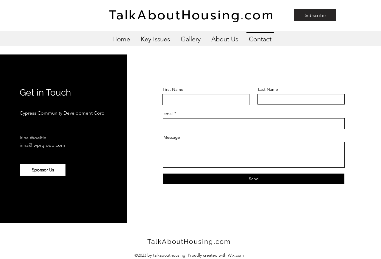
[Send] (253, 179)
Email (168, 113)
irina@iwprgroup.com (42, 145)
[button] (315, 15)
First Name (173, 89)
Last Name (268, 89)
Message (171, 137)
